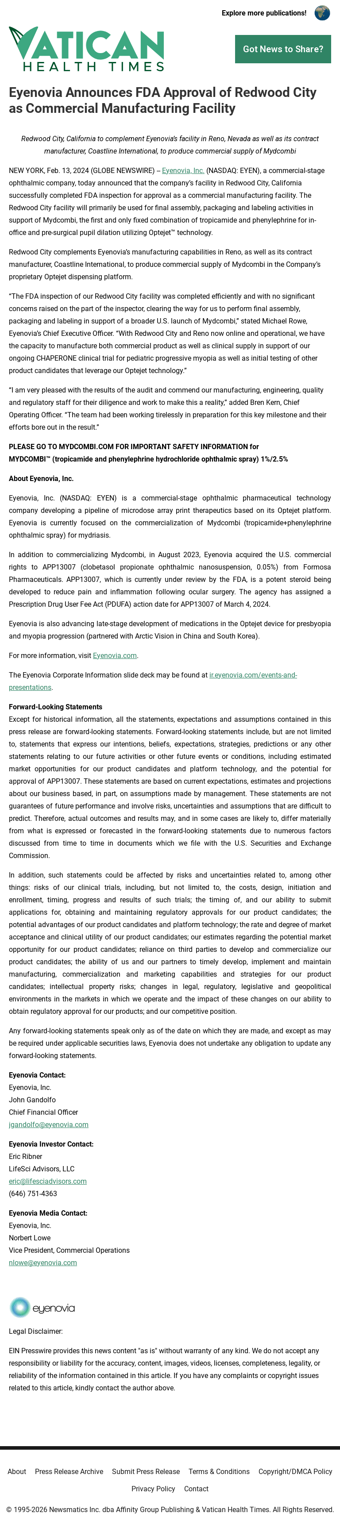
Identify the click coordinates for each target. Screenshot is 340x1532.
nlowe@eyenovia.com (43, 1263)
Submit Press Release (146, 1471)
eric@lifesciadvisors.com (48, 1181)
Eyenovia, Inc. (183, 170)
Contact (196, 1489)
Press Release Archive (69, 1471)
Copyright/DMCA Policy (295, 1471)
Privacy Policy (153, 1489)
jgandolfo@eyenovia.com (49, 1124)
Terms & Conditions (219, 1471)
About (17, 1471)
